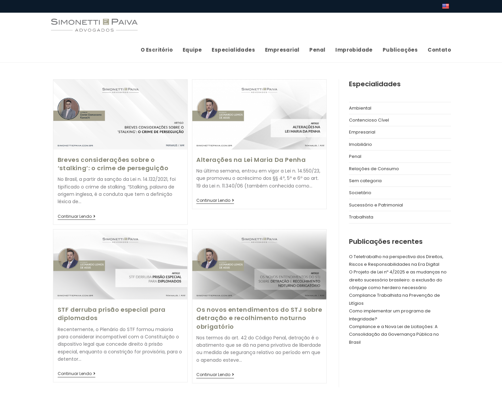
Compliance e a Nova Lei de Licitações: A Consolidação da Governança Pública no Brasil (394, 334)
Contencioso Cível (369, 120)
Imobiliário (360, 144)
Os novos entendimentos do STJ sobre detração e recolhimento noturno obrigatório (259, 317)
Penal (355, 156)
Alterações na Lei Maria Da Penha (251, 160)
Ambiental (360, 108)
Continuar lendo (76, 217)
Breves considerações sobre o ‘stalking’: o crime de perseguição (113, 164)
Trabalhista (361, 217)
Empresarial (362, 132)
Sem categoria (365, 181)
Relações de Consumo (374, 169)
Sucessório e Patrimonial (376, 205)
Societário (360, 193)
